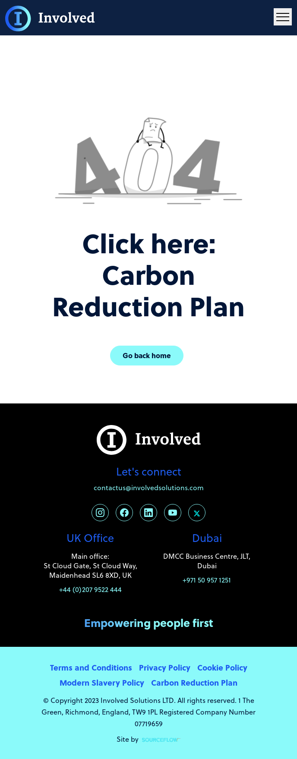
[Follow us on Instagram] (100, 512)
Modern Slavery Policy (102, 682)
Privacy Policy (164, 667)
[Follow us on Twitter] (196, 512)
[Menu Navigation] (283, 16)
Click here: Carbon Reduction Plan (148, 274)
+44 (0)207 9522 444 (90, 589)
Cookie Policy (222, 667)
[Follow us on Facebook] (124, 512)
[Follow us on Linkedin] (148, 512)
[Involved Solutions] (50, 18)
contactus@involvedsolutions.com (149, 487)
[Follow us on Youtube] (172, 512)
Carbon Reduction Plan (194, 682)
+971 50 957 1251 (207, 580)
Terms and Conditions (91, 667)
